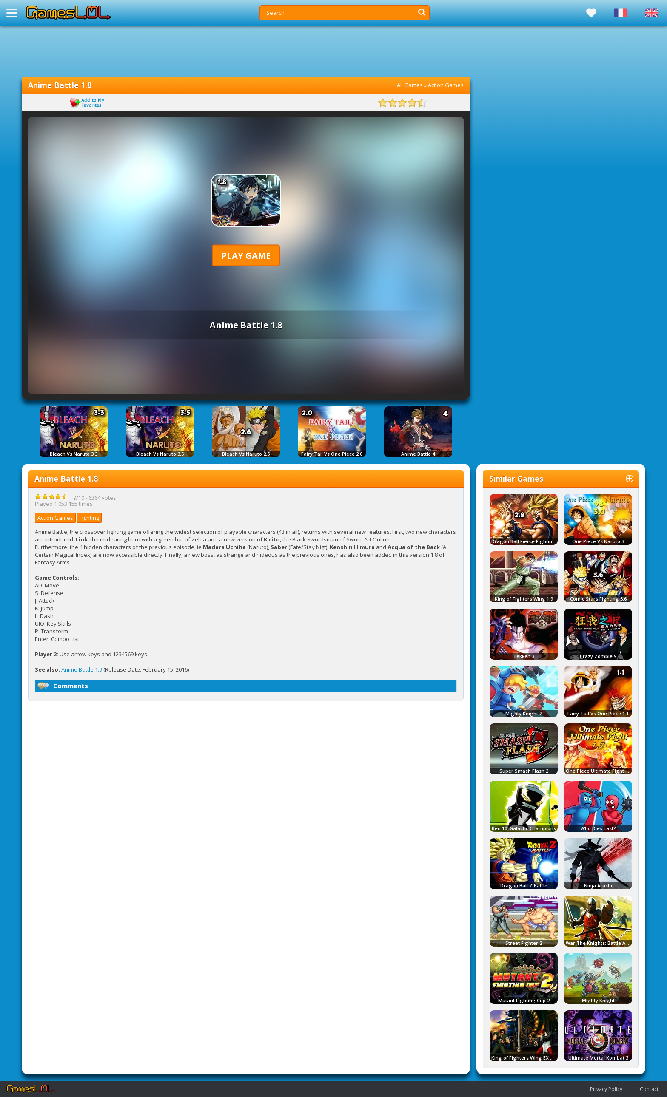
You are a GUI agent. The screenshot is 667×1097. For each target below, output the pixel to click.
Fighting (89, 518)
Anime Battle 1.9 (81, 669)
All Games (410, 85)
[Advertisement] (246, 51)
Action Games (446, 85)
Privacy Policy (606, 1089)
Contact (649, 1089)
